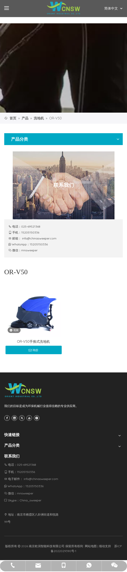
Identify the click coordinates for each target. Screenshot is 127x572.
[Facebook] (7, 418)
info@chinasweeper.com (39, 238)
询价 (33, 350)
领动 (102, 546)
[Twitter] (22, 418)
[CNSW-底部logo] (23, 390)
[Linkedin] (14, 418)
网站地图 (91, 546)
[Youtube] (29, 418)
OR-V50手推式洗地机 (33, 341)
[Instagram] (36, 418)
